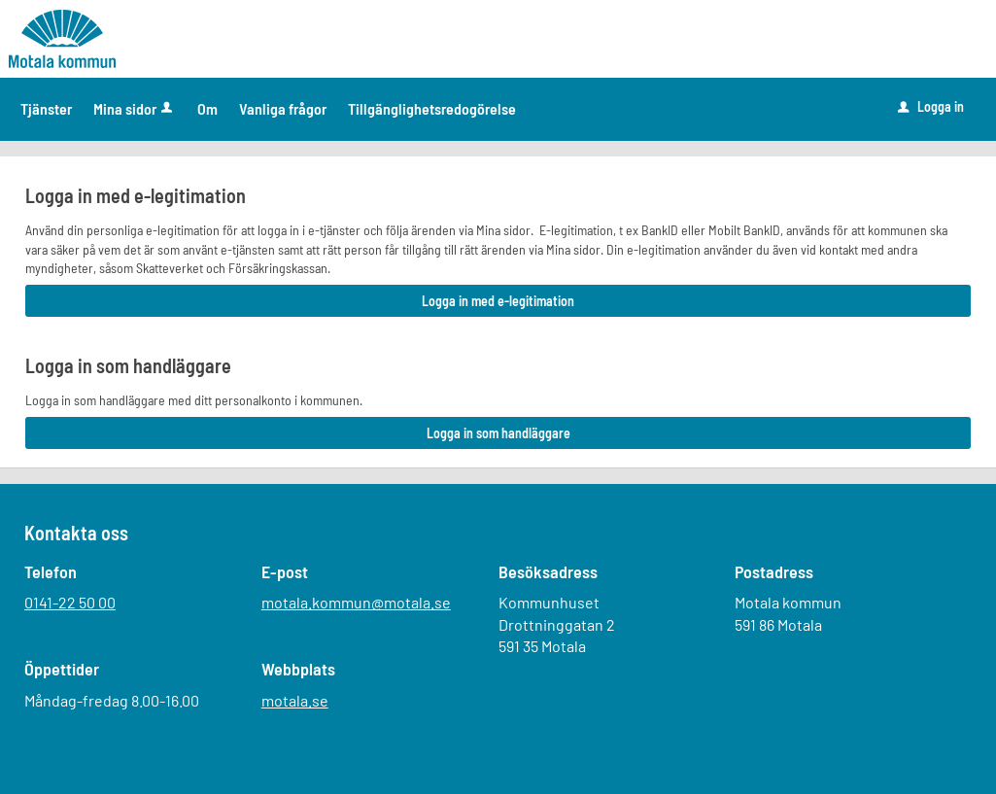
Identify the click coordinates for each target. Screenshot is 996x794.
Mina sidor (134, 108)
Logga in (931, 106)
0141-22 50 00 (70, 602)
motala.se (294, 700)
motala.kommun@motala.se (356, 602)
